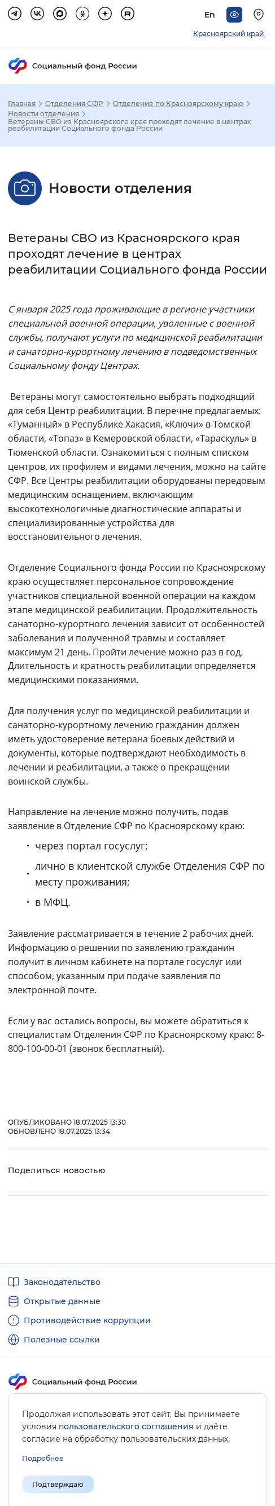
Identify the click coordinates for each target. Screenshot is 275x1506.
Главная (22, 103)
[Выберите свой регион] (260, 15)
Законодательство (62, 1282)
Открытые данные (62, 1301)
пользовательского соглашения (126, 1426)
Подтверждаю (58, 1484)
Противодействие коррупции (87, 1320)
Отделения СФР (74, 103)
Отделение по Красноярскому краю (178, 103)
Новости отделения (43, 114)
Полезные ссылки (62, 1340)
